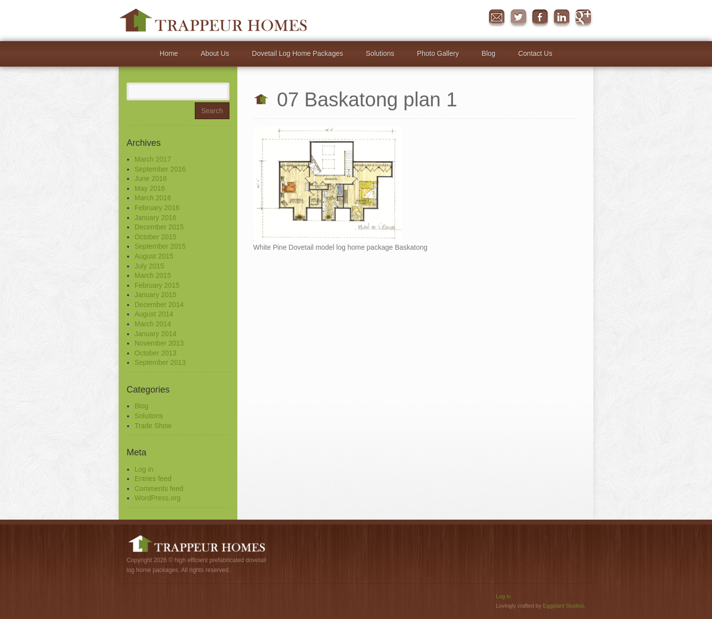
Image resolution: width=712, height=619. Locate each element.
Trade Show (153, 426)
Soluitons (148, 416)
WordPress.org (157, 498)
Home (169, 53)
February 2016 (156, 208)
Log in (143, 469)
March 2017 (152, 159)
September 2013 (160, 362)
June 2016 (150, 178)
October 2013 (155, 353)
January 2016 (155, 217)
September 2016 (160, 169)
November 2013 (159, 343)
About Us (215, 53)
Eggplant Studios (563, 606)
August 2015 (154, 256)
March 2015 (152, 275)
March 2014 (152, 324)
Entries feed (153, 479)
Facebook (540, 18)
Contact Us (535, 53)
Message (496, 18)
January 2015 (155, 295)
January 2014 (155, 334)
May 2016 (149, 188)
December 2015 (159, 227)
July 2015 (149, 266)
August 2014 (154, 314)
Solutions (380, 53)
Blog (488, 53)
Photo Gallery (438, 53)
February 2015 (156, 285)
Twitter (518, 18)
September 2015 (160, 246)
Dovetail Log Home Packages (297, 53)
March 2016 (152, 198)
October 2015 (155, 237)
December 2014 (159, 305)
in (562, 18)
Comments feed (158, 488)
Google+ (583, 18)
